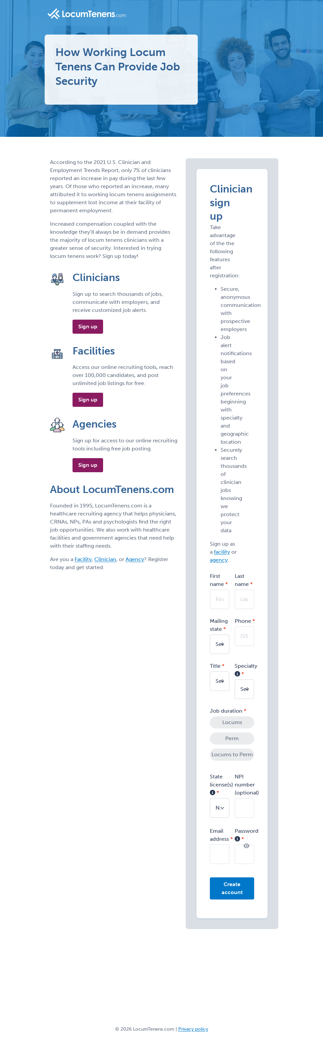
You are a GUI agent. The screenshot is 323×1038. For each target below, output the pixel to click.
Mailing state (219, 625)
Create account (232, 888)
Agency (135, 559)
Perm (232, 738)
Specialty (246, 670)
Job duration (226, 711)
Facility (83, 559)
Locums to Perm (232, 754)
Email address (219, 835)
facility (222, 552)
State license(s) (221, 784)
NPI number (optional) (247, 784)
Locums (232, 722)
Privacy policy (193, 1029)
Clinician (105, 559)
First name (217, 580)
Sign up (87, 326)
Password (247, 835)
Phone (243, 621)
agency (219, 560)
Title (215, 666)
